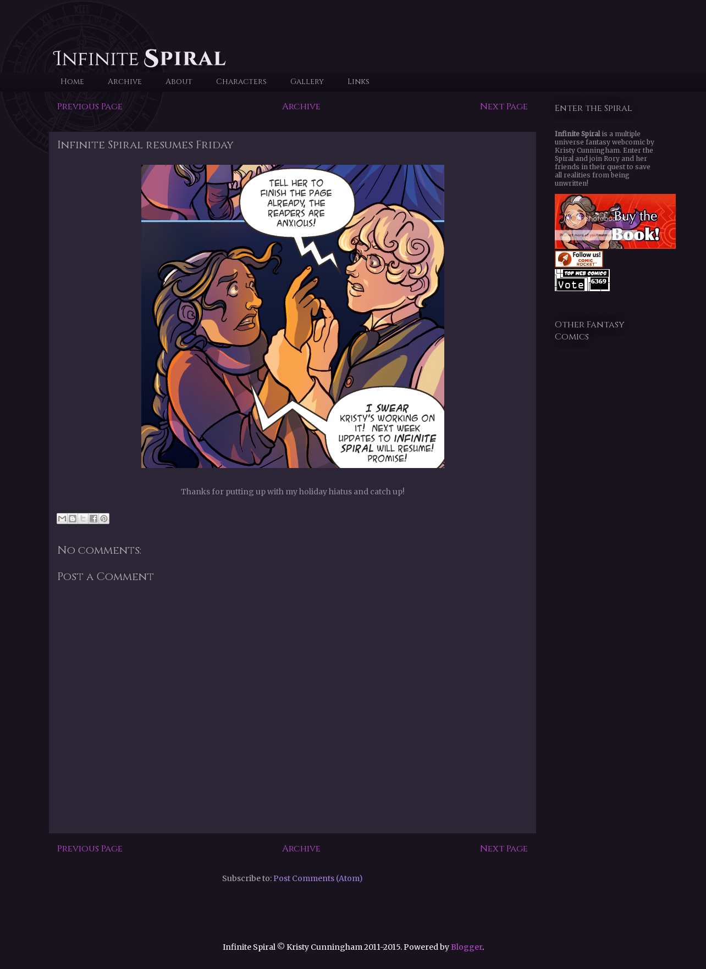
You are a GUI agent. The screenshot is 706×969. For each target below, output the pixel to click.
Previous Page (90, 107)
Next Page (504, 107)
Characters (241, 81)
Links (358, 81)
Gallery (307, 81)
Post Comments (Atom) (318, 878)
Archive (125, 81)
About (179, 81)
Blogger (466, 947)
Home (72, 81)
